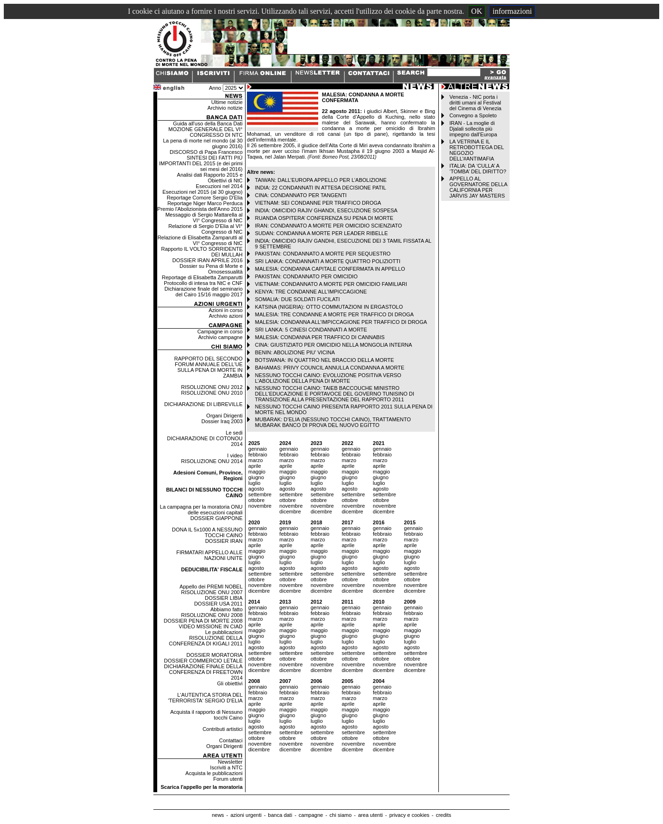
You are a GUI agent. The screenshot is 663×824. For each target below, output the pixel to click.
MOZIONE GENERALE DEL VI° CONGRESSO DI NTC (206, 132)
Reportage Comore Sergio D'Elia (205, 197)
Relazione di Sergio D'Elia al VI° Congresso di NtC (205, 229)
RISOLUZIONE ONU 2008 (212, 615)
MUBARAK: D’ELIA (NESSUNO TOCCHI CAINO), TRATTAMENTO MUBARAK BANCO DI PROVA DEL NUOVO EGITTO (333, 422)
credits (443, 815)
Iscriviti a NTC (226, 767)
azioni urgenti (245, 815)
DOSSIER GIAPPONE (216, 518)
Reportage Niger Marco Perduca (204, 203)
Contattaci (231, 740)
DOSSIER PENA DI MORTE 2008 (203, 621)
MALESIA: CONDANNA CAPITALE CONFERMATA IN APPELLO (330, 269)
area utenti (370, 815)
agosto (256, 489)
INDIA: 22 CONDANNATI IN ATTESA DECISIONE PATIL (320, 187)
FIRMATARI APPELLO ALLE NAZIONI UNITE (209, 555)
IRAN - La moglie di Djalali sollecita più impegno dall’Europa (473, 128)
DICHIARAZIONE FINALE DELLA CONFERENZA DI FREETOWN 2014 (203, 672)
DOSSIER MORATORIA (215, 655)
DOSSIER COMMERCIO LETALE (203, 660)
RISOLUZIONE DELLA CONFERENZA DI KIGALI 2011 (206, 640)
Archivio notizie (225, 108)
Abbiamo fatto (226, 609)
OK (476, 11)
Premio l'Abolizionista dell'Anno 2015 (200, 209)
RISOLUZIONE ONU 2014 (212, 461)
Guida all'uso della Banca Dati (207, 123)
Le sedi (234, 433)
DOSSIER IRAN (224, 541)
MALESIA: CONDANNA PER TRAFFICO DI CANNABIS (320, 337)
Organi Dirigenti (224, 415)
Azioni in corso (225, 310)
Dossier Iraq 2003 (222, 421)
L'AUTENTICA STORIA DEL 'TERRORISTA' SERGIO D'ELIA (205, 697)
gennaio (257, 449)
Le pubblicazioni (224, 632)
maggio (256, 471)
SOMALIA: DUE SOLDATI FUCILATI (297, 299)
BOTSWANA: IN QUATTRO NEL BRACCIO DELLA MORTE (324, 360)
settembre (260, 494)
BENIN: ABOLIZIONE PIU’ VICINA (295, 352)
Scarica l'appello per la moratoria (202, 787)
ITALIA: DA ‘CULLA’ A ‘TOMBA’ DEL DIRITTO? (477, 168)
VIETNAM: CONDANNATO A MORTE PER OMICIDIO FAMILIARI (331, 284)
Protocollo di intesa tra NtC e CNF (203, 283)
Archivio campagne (220, 337)
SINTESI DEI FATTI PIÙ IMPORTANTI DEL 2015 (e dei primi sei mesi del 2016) (201, 163)
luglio (254, 483)
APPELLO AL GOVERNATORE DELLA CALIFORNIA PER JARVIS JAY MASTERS (478, 187)
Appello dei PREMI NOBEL (211, 586)
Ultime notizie (227, 102)
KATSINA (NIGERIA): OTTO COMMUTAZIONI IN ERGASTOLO (329, 307)
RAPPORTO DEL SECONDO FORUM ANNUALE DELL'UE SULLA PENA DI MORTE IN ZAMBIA (208, 367)
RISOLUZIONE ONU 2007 (212, 592)
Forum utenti (228, 779)
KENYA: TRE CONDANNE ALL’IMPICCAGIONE (311, 291)
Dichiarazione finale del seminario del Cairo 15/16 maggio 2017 (203, 291)
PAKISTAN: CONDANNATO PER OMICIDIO (306, 276)
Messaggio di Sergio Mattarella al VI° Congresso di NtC (204, 217)
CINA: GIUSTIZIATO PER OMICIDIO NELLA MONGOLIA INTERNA (333, 345)
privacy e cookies (409, 815)
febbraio (257, 454)
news (218, 815)
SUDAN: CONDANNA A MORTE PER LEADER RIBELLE (321, 233)
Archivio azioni (226, 316)
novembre (260, 506)
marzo (255, 460)
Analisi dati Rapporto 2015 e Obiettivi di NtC (210, 177)
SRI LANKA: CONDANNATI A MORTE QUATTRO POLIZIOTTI (327, 261)
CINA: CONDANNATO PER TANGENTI (301, 195)
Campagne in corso (219, 331)
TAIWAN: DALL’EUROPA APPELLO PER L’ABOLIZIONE (321, 180)
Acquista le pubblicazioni (213, 773)
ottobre (256, 500)
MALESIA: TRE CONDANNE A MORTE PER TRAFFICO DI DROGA (334, 314)
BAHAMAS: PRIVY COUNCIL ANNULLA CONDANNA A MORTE (330, 367)
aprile (254, 466)
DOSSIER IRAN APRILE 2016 (207, 260)
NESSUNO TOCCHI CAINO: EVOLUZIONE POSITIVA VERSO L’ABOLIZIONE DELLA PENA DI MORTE (328, 378)
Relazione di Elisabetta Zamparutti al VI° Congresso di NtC (200, 240)
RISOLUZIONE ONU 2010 (212, 393)
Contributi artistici (222, 729)
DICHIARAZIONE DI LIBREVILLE (203, 404)
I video (234, 455)
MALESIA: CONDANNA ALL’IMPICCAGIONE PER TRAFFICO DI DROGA (341, 322)
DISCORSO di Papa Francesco (206, 152)
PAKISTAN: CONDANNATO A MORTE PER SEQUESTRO (323, 253)
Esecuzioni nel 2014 (219, 186)
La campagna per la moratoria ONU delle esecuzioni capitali (201, 509)
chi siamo (340, 815)
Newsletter (230, 762)
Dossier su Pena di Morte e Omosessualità (211, 269)
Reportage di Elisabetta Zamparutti (202, 277)
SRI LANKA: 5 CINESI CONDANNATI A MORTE (311, 329)
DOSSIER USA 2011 (218, 603)
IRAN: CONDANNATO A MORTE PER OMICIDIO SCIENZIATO (328, 225)
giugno (256, 477)
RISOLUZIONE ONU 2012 (212, 387)
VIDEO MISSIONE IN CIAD (210, 626)
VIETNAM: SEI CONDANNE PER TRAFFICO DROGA (318, 203)
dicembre (290, 511)
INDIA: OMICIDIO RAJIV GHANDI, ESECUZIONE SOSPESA (326, 210)
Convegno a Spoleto (473, 115)
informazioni (512, 11)
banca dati (280, 815)
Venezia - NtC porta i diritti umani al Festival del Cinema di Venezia (475, 102)
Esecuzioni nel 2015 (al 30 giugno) (202, 192)
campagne (311, 815)
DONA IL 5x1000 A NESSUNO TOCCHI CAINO (207, 532)
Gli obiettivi (230, 683)
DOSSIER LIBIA (223, 598)
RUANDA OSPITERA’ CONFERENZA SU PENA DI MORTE (324, 218)
